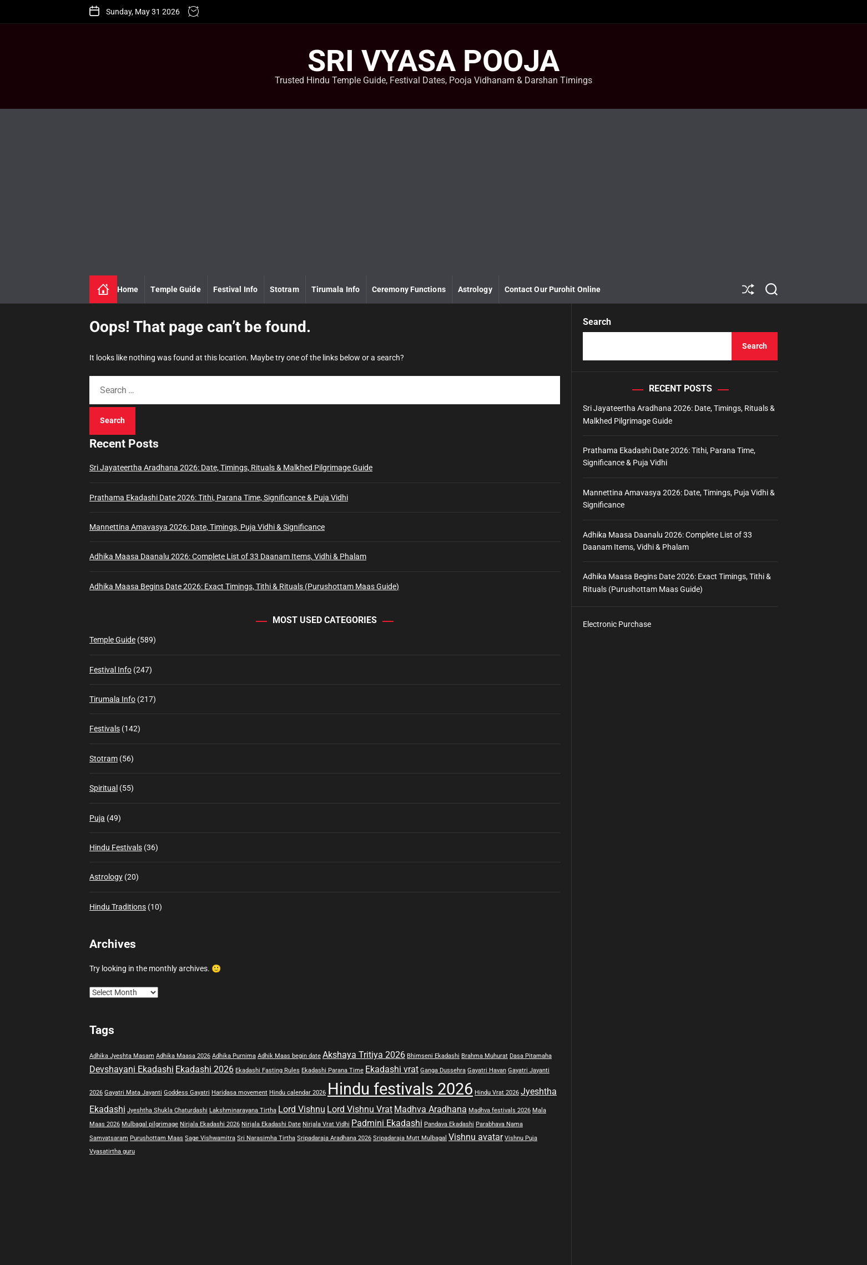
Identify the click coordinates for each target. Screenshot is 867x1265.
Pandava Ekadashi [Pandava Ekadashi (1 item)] (449, 1124)
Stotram (284, 289)
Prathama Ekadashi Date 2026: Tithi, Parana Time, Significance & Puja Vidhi (218, 497)
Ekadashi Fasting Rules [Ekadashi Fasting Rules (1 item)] (267, 1070)
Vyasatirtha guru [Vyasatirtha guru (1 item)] (112, 1151)
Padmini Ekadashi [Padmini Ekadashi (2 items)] (386, 1123)
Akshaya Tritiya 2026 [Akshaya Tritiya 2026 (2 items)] (363, 1055)
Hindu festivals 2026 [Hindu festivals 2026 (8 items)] (400, 1089)
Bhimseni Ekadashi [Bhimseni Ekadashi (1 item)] (433, 1056)
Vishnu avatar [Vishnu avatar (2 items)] (475, 1137)
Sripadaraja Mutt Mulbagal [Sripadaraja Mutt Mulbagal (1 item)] (410, 1138)
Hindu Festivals (115, 847)
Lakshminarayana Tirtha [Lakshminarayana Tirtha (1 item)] (242, 1110)
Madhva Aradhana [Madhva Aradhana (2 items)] (430, 1109)
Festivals (104, 728)
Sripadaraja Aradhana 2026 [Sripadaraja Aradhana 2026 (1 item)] (334, 1138)
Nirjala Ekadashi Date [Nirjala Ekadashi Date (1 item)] (271, 1124)
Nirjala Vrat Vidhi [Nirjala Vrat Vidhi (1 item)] (326, 1124)
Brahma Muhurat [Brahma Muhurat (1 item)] (484, 1056)
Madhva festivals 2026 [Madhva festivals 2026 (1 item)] (499, 1110)
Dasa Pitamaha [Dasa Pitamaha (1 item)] (531, 1056)
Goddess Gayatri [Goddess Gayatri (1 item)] (187, 1092)
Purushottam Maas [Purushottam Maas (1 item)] (156, 1138)
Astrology (475, 289)
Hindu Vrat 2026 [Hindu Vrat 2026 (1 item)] (497, 1092)
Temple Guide (175, 289)
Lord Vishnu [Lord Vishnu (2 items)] (301, 1109)
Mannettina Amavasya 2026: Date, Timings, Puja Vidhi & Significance (207, 527)
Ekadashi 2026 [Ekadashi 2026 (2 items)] (204, 1069)
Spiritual (103, 788)
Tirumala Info (335, 289)
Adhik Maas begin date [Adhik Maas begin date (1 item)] (289, 1056)
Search (597, 322)
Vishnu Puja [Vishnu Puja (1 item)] (521, 1138)
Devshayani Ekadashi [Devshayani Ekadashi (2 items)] (131, 1069)
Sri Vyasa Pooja (433, 61)
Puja (97, 818)
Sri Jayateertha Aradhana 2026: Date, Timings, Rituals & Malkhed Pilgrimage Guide (230, 467)
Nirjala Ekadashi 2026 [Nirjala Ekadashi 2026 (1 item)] (210, 1124)
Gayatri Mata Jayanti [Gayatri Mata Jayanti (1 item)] (133, 1092)
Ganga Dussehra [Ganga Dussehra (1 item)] (443, 1070)
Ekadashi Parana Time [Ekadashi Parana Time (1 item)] (332, 1070)
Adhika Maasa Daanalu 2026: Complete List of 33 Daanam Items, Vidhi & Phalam (227, 556)
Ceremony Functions (409, 289)
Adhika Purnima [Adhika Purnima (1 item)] (234, 1056)
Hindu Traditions (117, 906)
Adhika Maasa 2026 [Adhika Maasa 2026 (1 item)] (183, 1056)
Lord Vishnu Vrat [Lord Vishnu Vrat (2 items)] (359, 1109)
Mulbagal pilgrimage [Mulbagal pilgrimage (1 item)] (150, 1124)
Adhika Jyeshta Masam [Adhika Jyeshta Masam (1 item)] (121, 1056)
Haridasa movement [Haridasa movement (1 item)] (239, 1092)
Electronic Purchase (617, 624)
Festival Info (235, 289)
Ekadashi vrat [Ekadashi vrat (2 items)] (392, 1069)
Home (127, 289)
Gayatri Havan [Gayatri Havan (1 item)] (486, 1070)
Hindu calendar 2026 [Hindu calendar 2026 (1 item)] (297, 1092)
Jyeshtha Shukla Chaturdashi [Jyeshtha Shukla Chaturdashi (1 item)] (167, 1110)
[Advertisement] (433, 192)
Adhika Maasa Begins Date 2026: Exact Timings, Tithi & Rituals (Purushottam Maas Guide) (244, 586)
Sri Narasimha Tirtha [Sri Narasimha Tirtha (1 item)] (266, 1138)
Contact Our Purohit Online (553, 289)
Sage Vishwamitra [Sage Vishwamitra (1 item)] (210, 1138)
